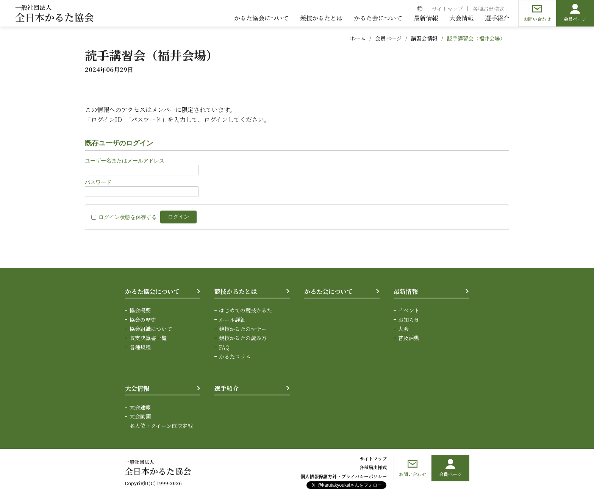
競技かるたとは (235, 291)
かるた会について (328, 291)
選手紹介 (226, 388)
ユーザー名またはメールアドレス (124, 161)
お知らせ (408, 319)
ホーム (358, 38)
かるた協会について (152, 291)
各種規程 (140, 347)
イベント (408, 310)
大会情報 (137, 388)
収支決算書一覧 (148, 338)
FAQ (224, 347)
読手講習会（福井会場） (476, 38)
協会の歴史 (143, 319)
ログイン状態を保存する (127, 217)
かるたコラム (235, 356)
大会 (403, 329)
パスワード (98, 182)
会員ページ (388, 38)
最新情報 (406, 291)
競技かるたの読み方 (243, 338)
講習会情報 (424, 38)
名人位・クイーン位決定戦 (161, 425)
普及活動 (408, 338)
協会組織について (151, 329)
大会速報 (140, 407)
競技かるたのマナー (243, 329)
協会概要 (140, 310)
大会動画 (140, 416)
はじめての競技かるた (245, 310)
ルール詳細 (232, 319)
